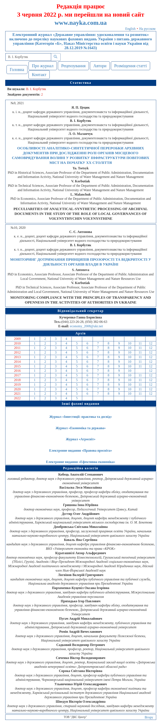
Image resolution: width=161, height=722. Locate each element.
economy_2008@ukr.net (86, 326)
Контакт (39, 74)
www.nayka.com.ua (81, 22)
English (130, 28)
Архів (80, 333)
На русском (147, 28)
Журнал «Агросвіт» (81, 439)
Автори (99, 65)
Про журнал (42, 65)
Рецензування (73, 65)
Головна (17, 69)
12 (150, 343)
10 (129, 343)
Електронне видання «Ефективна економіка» (80, 462)
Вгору (149, 717)
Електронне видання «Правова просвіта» (80, 450)
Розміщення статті (130, 65)
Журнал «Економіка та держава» (81, 428)
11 (140, 343)
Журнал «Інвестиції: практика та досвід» (80, 416)
